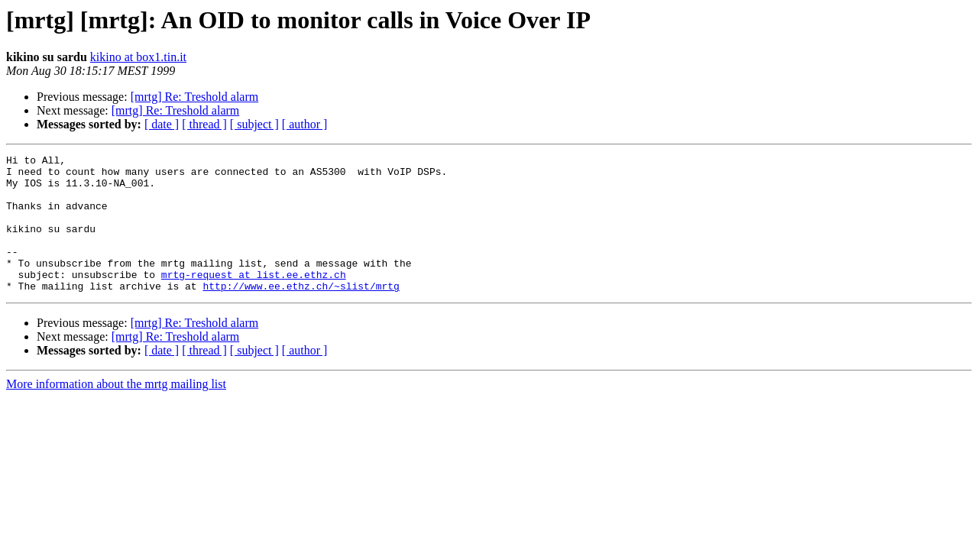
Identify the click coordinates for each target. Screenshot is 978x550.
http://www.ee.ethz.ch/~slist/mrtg (300, 313)
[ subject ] (254, 124)
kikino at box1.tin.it (138, 56)
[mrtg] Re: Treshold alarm (195, 96)
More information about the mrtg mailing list (116, 411)
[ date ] (161, 124)
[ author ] (305, 124)
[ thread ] (204, 124)
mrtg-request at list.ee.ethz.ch (253, 299)
